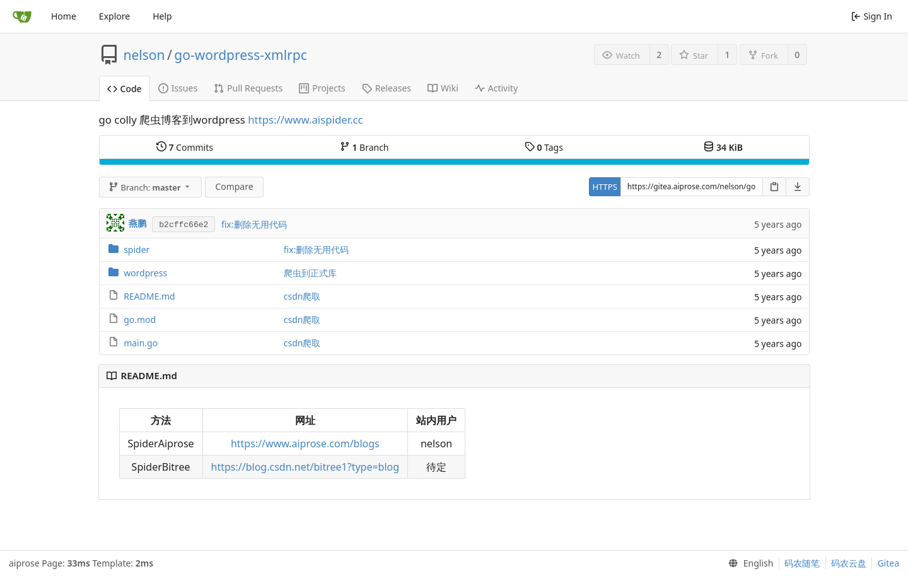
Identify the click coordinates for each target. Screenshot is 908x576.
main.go (141, 343)
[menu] (748, 563)
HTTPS (605, 186)
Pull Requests (248, 88)
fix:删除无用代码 (254, 224)
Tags (544, 147)
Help (162, 16)
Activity (496, 88)
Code (124, 89)
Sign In (872, 16)
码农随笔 (802, 563)
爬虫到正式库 (310, 273)
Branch (364, 147)
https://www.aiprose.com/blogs (305, 443)
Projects (322, 88)
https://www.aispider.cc (305, 119)
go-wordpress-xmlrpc (240, 55)
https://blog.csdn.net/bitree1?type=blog (305, 467)
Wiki (443, 88)
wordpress (145, 273)
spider (136, 250)
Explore (114, 16)
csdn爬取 (302, 296)
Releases (386, 88)
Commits (184, 147)
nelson (144, 55)
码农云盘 (848, 563)
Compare (234, 186)
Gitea (888, 563)
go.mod (140, 320)
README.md (149, 296)
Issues (177, 88)
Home (63, 16)
